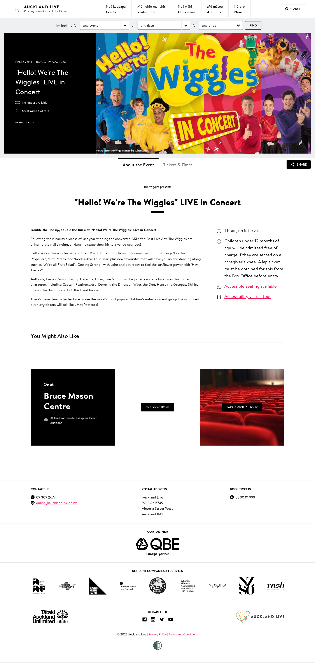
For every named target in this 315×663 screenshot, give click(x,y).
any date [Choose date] (147, 25)
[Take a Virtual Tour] (242, 407)
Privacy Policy (158, 634)
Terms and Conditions (183, 634)
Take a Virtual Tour (242, 407)
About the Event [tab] (138, 165)
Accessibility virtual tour (247, 296)
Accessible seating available (250, 286)
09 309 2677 (46, 497)
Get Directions (157, 407)
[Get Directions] (157, 407)
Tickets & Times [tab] (177, 165)
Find (253, 25)
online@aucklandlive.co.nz (56, 502)
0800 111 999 (245, 497)
